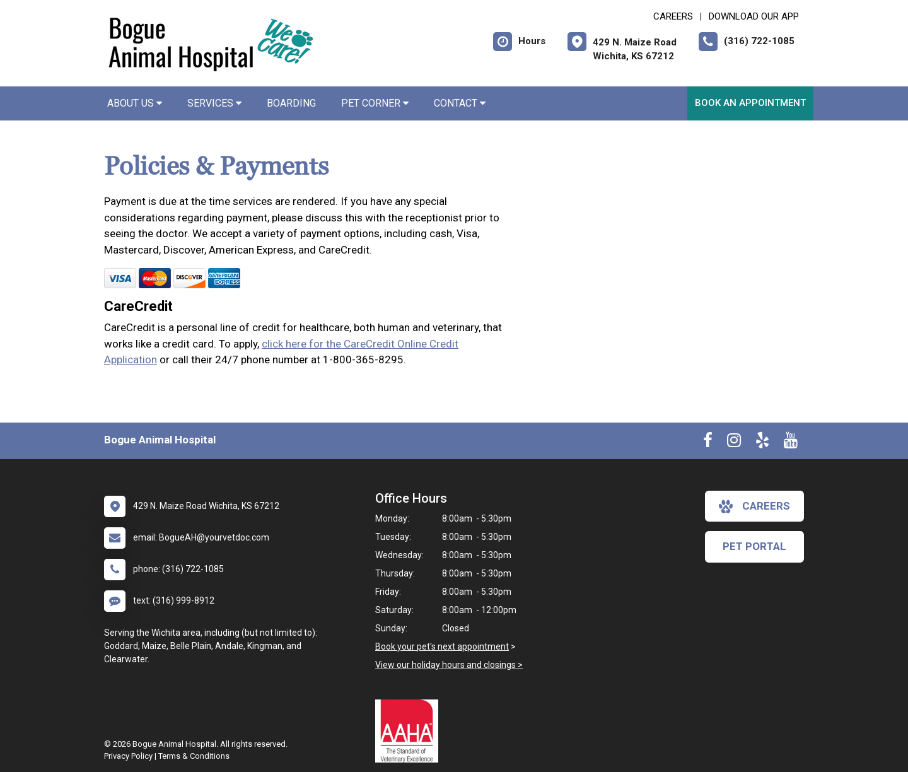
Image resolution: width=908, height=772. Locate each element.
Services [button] (214, 103)
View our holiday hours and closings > (449, 665)
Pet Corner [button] (375, 103)
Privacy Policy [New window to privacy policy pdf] (128, 756)
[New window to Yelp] (762, 443)
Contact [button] (460, 103)
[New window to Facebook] (708, 443)
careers (754, 506)
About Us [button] (134, 103)
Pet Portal (754, 546)
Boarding (291, 103)
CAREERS (673, 16)
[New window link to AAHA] (410, 731)
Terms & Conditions (194, 756)
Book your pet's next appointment (442, 646)
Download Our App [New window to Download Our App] (754, 16)
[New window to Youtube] (790, 443)
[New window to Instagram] (734, 443)
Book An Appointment (750, 102)
